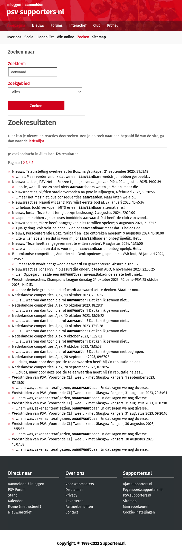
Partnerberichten (79, 506)
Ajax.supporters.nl (137, 484)
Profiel (112, 25)
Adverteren (74, 501)
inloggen (14, 5)
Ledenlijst (45, 37)
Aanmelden (17, 484)
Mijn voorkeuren (136, 506)
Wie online (65, 37)
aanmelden (34, 5)
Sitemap (99, 37)
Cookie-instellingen (139, 512)
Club (96, 25)
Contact (71, 512)
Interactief (78, 25)
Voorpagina (16, 25)
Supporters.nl (137, 473)
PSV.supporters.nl (137, 495)
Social (29, 37)
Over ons (14, 37)
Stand (12, 495)
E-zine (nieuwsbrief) (24, 506)
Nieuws (38, 25)
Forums (57, 25)
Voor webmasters (79, 484)
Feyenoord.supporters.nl (142, 490)
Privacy (71, 495)
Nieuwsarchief (20, 512)
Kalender (15, 501)
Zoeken (83, 37)
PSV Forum (16, 490)
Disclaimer (74, 490)
